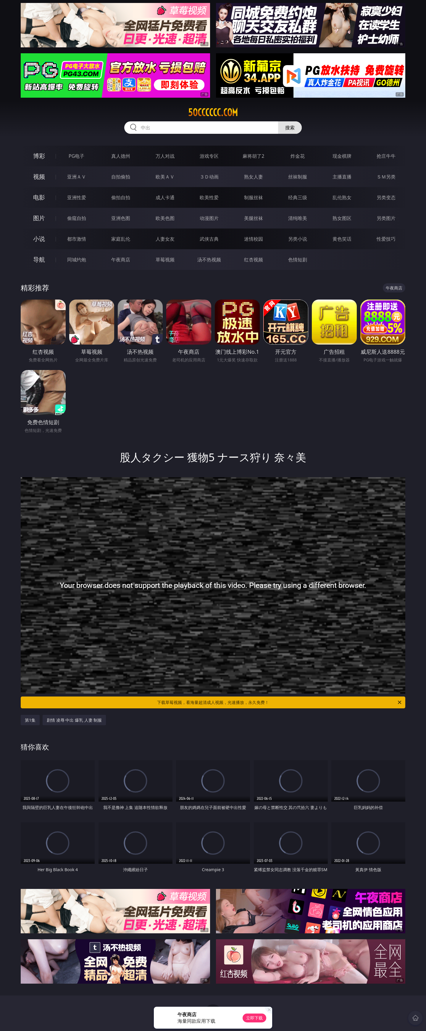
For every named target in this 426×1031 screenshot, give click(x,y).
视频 (39, 177)
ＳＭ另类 (386, 176)
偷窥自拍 (76, 218)
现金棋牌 (342, 156)
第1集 (30, 720)
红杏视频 (253, 259)
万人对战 (165, 156)
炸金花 (298, 156)
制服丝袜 (253, 197)
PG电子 (76, 156)
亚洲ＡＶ (76, 176)
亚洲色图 (120, 218)
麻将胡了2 (253, 156)
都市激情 (76, 239)
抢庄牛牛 (386, 156)
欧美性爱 (209, 197)
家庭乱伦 (120, 239)
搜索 (290, 127)
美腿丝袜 (253, 218)
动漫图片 (209, 218)
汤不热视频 (209, 259)
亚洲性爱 (76, 197)
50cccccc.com (213, 112)
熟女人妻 (253, 176)
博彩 (39, 156)
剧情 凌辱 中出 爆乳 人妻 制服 (74, 720)
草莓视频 (165, 259)
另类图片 (386, 218)
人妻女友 (165, 239)
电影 (39, 197)
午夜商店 (120, 259)
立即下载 (254, 1018)
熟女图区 (342, 218)
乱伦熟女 (342, 197)
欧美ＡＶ (165, 176)
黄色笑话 (342, 239)
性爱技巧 (386, 239)
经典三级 (297, 197)
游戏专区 (209, 156)
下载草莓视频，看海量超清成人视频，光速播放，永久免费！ (279, 702)
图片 (39, 218)
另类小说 (297, 239)
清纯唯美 (297, 218)
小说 (39, 239)
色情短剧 (297, 259)
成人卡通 (165, 197)
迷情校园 (253, 239)
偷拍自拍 (120, 197)
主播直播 (342, 176)
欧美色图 (165, 218)
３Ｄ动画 (209, 176)
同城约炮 (76, 259)
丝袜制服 (297, 176)
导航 (39, 259)
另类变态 (386, 197)
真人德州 (120, 156)
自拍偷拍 (120, 176)
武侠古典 (209, 239)
